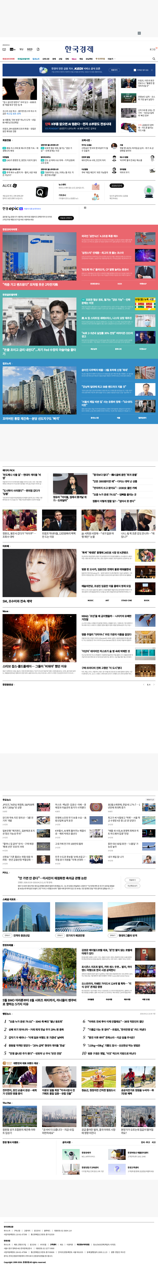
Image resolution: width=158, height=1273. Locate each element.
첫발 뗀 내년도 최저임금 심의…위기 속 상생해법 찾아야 (137, 149)
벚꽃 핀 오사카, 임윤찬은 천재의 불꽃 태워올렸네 (106, 569)
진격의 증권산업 (16, 935)
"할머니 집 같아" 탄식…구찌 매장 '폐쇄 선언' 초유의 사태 (18, 845)
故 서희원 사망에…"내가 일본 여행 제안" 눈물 (98, 535)
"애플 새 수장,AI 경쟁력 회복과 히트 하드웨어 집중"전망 (123, 832)
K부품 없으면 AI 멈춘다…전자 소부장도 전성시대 (78, 124)
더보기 (110, 59)
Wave (74, 59)
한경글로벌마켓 (24, 59)
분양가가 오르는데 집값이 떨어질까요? (137, 1131)
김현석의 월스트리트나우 (50, 145)
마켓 (143, 283)
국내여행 (109, 999)
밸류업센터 (142, 418)
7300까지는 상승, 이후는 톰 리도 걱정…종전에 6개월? (57, 174)
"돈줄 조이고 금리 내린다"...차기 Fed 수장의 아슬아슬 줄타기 (39, 352)
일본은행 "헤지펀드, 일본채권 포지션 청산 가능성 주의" (19, 832)
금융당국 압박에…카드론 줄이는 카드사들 (146, 127)
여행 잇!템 (145, 999)
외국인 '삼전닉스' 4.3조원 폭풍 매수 (100, 236)
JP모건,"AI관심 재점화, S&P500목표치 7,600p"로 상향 (18, 806)
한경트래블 (8, 945)
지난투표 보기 (132, 885)
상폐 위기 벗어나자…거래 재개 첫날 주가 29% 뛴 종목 (36, 1029)
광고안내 (37, 1230)
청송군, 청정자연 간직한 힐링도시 (98, 1090)
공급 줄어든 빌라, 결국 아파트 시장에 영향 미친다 (98, 1131)
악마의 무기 (124, 172)
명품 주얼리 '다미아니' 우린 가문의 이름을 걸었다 (106, 634)
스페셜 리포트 (9, 899)
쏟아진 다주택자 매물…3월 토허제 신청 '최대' (105, 370)
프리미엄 (101, 58)
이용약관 (70, 1244)
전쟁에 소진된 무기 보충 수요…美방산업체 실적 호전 (70, 819)
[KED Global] (29, 49)
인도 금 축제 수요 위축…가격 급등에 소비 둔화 (58, 161)
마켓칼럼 (6, 157)
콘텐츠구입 (22, 1244)
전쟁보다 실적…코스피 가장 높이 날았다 (146, 98)
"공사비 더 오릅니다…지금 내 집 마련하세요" (58, 1131)
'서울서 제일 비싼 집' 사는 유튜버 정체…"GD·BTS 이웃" (107, 403)
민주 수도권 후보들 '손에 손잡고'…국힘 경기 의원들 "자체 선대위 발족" (71, 859)
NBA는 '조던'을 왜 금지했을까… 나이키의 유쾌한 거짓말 (106, 617)
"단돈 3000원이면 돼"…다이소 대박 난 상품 (115, 481)
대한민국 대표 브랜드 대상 (25, 1063)
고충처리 (27, 1230)
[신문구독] (38, 49)
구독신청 (17, 1230)
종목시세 (118, 349)
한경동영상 (8, 684)
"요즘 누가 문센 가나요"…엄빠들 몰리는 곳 (114, 494)
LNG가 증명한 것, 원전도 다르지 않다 (20, 160)
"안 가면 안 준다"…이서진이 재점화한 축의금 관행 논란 (52, 878)
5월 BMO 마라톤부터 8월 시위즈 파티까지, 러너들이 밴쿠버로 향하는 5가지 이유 (39, 1002)
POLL (5, 872)
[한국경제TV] (13, 49)
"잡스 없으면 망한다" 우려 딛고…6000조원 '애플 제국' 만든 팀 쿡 (19, 103)
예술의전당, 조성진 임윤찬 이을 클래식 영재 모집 (106, 586)
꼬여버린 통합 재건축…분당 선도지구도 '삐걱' (31, 418)
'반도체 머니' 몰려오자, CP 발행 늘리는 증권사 (105, 269)
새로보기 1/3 (150, 800)
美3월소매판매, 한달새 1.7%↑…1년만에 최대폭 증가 (124, 806)
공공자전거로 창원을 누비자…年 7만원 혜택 (137, 1091)
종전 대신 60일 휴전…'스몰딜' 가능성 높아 (123, 845)
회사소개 (7, 1230)
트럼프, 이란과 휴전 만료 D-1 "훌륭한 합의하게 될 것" (146, 83)
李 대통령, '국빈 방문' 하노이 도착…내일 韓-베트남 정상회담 (19, 121)
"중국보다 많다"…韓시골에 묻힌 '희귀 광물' (115, 475)
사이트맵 (43, 1244)
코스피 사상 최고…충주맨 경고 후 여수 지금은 (19, 112)
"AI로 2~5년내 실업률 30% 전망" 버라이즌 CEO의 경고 (107, 334)
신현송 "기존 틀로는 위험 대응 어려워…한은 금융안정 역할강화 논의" (18, 859)
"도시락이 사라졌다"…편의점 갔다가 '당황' (21, 492)
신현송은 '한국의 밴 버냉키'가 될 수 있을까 (95, 149)
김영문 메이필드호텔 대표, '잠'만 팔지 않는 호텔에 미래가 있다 (107, 951)
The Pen (7, 1102)
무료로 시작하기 (66, 218)
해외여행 (127, 999)
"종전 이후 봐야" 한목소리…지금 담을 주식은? (111, 1037)
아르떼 (6, 546)
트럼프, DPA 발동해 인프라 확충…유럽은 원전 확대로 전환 (19, 130)
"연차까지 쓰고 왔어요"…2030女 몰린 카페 (115, 488)
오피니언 (45, 59)
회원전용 (7, 140)
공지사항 (66, 1142)
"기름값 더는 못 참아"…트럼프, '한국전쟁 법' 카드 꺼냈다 (117, 1029)
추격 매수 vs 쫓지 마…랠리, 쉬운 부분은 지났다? (20, 174)
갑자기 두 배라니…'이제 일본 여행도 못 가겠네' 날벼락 (36, 1037)
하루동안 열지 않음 (142, 70)
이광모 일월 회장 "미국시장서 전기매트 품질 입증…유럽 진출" (58, 1091)
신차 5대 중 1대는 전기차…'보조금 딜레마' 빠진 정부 (146, 113)
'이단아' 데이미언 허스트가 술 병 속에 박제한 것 (106, 651)
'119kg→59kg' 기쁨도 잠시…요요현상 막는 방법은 (114, 1045)
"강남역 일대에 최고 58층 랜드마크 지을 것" (104, 386)
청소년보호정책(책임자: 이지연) (104, 1244)
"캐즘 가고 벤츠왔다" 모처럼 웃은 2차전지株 (30, 284)
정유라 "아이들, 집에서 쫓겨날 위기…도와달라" (69, 498)
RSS (61, 1244)
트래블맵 (91, 999)
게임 (81, 59)
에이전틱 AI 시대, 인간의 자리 (94, 160)
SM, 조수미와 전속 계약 (17, 601)
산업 (60, 59)
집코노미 (35, 59)
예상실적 (94, 349)
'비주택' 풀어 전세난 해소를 (131, 160)
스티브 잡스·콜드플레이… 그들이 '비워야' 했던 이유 (35, 666)
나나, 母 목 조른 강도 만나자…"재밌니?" (137, 535)
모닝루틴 (89, 59)
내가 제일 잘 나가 (116, 857)
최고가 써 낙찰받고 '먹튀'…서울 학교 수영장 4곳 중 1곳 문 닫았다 (124, 819)
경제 (54, 59)
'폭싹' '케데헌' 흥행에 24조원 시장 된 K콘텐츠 (105, 552)
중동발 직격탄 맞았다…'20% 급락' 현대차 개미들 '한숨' (37, 1045)
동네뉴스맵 (95, 418)
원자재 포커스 (46, 157)
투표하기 (132, 880)
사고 (153, 1142)
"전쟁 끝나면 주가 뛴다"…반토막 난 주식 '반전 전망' (35, 1053)
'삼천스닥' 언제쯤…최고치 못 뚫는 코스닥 (103, 252)
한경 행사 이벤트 (10, 1142)
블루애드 (47, 1230)
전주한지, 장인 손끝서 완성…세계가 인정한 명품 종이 (20, 1091)
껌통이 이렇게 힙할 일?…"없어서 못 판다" (114, 501)
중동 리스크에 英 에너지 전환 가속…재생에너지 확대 (20, 149)
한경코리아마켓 (9, 59)
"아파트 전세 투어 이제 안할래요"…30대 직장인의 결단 (116, 1021)
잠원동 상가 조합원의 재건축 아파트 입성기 (19, 1131)
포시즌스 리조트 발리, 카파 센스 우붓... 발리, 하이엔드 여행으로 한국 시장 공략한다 (107, 968)
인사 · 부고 (145, 1142)
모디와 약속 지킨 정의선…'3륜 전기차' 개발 (18, 819)
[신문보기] (4, 49)
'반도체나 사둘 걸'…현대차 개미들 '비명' (22, 476)
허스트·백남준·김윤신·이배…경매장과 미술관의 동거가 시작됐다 (70, 806)
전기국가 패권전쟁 (69, 935)
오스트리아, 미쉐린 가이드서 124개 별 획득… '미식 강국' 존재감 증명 (106, 985)
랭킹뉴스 (7, 1013)
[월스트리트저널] (21, 49)
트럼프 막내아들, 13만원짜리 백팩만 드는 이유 (58, 535)
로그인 (152, 49)
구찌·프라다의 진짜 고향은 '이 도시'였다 (102, 668)
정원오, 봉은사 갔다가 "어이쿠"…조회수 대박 (19, 535)
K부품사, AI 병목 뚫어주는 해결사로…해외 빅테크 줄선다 (70, 832)
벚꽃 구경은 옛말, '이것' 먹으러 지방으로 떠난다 (112, 1053)
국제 (67, 59)
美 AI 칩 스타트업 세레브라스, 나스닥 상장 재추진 (106, 318)
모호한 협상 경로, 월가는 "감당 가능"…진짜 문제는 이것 (56, 149)
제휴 (15, 1244)
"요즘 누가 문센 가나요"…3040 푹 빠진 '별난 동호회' (36, 1021)
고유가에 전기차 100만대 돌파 (69, 843)
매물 (118, 418)
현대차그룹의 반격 (122, 935)
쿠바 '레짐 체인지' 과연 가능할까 (95, 172)
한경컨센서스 (95, 283)
